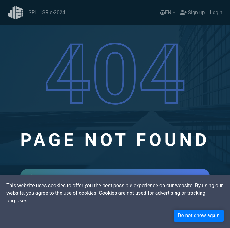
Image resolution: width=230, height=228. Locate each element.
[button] (167, 12)
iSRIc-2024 (53, 13)
